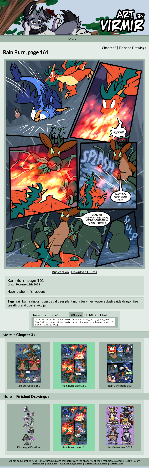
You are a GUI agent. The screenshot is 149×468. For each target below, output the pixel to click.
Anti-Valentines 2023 (119, 448)
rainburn (35, 301)
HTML (89, 315)
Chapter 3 (109, 48)
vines (90, 301)
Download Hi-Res (84, 272)
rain (19, 301)
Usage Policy (132, 462)
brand (22, 305)
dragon (127, 301)
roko (39, 305)
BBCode (76, 315)
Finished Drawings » (32, 398)
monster (79, 301)
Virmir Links (116, 465)
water (98, 301)
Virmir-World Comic (96, 465)
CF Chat (101, 315)
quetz (31, 305)
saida (117, 301)
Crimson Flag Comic (71, 465)
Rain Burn (52, 465)
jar (45, 305)
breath (12, 305)
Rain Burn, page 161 (74, 387)
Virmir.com (38, 465)
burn (25, 301)
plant (69, 301)
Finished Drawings (132, 48)
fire (135, 301)
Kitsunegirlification (28, 448)
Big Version (60, 272)
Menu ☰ (74, 39)
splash (108, 301)
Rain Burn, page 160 (119, 387)
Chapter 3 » (25, 336)
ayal (54, 301)
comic (46, 301)
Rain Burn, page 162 (28, 387)
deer (61, 301)
